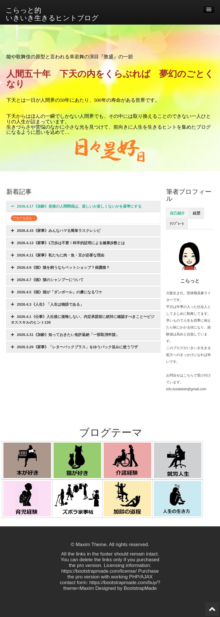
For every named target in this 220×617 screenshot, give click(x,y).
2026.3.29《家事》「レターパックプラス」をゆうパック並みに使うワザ (74, 347)
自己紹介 (177, 213)
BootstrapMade (140, 588)
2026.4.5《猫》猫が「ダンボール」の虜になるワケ (56, 292)
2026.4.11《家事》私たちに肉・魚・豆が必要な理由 (57, 255)
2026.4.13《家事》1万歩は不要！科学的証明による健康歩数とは (68, 243)
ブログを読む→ (24, 218)
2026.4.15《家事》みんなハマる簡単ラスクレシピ (56, 230)
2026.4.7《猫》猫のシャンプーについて (47, 280)
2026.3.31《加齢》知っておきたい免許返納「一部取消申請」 (65, 335)
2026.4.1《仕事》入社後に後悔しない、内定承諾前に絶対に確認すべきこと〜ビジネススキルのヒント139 (82, 320)
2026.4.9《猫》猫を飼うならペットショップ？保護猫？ (60, 267)
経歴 (196, 213)
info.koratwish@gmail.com (186, 389)
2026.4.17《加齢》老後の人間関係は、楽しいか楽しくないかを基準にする (76, 206)
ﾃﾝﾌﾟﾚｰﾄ (177, 224)
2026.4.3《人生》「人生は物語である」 (47, 304)
